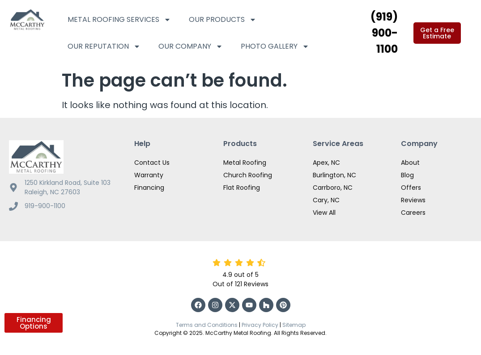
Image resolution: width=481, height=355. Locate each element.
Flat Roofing (241, 187)
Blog (407, 175)
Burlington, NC (334, 175)
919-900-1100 (45, 205)
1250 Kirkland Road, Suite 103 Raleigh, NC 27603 (68, 187)
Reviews (413, 200)
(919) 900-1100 (384, 32)
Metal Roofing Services (119, 20)
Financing (149, 187)
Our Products (222, 20)
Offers (411, 187)
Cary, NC (326, 200)
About (410, 162)
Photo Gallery (275, 46)
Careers (413, 212)
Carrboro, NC (333, 187)
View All (324, 212)
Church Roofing (247, 175)
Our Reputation (104, 46)
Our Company (190, 46)
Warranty (148, 175)
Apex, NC (326, 162)
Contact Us (152, 162)
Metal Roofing (244, 162)
